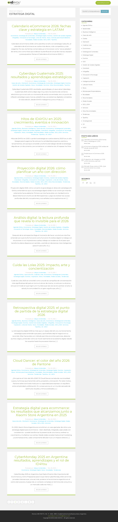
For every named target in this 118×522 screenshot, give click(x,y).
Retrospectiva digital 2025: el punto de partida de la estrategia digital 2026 (41, 311)
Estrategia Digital (41, 35)
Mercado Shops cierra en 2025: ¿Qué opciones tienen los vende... (95, 167)
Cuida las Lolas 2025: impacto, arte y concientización (41, 266)
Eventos (49, 35)
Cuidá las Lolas (38, 274)
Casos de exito (16, 83)
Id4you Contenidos (40, 34)
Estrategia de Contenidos (27, 35)
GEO (84, 61)
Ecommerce (14, 35)
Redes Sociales (38, 39)
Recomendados (39, 132)
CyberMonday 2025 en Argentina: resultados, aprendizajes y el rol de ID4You (41, 460)
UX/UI (50, 134)
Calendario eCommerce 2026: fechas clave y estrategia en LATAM (41, 28)
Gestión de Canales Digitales (62, 35)
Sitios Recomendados (56, 85)
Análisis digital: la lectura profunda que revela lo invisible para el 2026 (41, 219)
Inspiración (17, 132)
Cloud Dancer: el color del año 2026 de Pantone (41, 362)
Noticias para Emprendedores (60, 37)
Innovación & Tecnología (27, 37)
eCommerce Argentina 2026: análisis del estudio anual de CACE (96, 147)
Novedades (28, 39)
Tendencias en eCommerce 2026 (94, 153)
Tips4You (54, 39)
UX (46, 134)
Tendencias (34, 134)
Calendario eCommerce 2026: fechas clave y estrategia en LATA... (95, 140)
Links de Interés (41, 37)
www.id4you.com (103, 3)
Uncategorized (87, 121)
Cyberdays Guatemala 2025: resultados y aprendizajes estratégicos (41, 75)
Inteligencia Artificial (89, 81)
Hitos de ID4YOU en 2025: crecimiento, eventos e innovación (41, 120)
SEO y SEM (46, 39)
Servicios (46, 85)
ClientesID (24, 83)
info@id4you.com (64, 516)
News (48, 37)
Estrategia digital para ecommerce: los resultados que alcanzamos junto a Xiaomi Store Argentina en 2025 (41, 411)
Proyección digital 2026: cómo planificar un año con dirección (41, 170)
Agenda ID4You (16, 128)
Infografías (15, 37)
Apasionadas (86, 28)
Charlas (85, 38)
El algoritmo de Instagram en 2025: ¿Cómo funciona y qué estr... (94, 160)
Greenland (44, 130)
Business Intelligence (29, 128)
